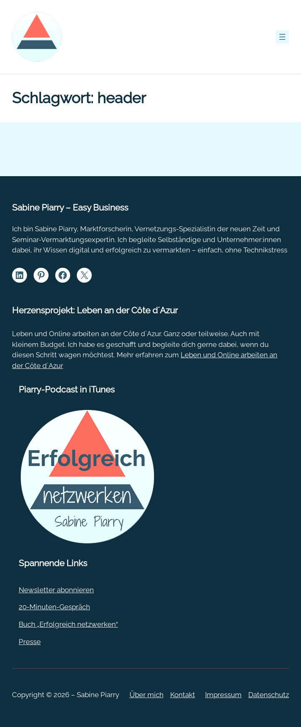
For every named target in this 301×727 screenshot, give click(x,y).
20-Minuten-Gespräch (54, 607)
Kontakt (182, 695)
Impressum (223, 695)
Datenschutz (268, 695)
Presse (30, 641)
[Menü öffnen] (282, 37)
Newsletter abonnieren (56, 590)
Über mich (147, 695)
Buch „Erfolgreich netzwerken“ (68, 624)
